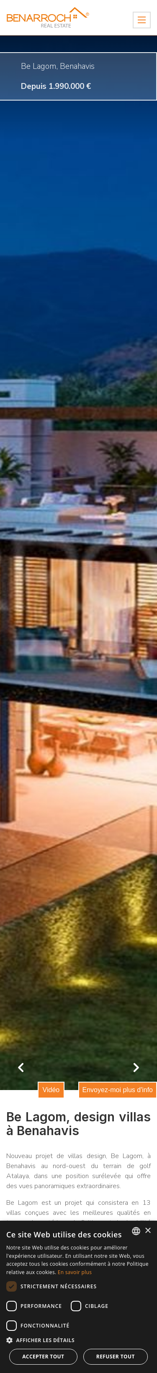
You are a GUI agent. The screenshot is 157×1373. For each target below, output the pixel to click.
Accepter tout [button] (43, 1356)
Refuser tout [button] (115, 1356)
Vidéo (51, 1089)
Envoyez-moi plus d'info (117, 1089)
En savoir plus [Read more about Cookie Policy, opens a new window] (75, 1272)
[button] (78, 1340)
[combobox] (136, 1231)
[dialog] (78, 1297)
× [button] (147, 1231)
